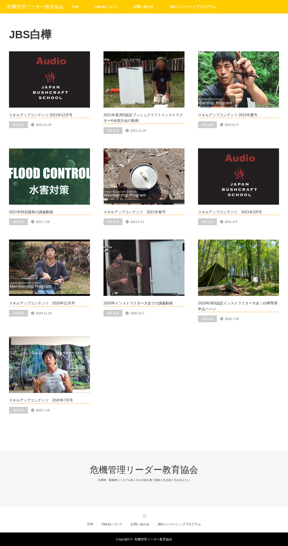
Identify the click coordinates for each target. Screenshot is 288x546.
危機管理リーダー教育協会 (35, 6)
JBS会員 (18, 125)
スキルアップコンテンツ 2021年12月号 (40, 115)
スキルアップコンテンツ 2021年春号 (135, 212)
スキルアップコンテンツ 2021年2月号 (230, 212)
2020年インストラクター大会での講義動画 (138, 303)
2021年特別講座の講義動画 (31, 212)
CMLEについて (105, 7)
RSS (144, 515)
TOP (75, 7)
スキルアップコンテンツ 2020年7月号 (41, 400)
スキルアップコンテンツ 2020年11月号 (42, 303)
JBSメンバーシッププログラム (192, 7)
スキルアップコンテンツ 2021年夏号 (227, 115)
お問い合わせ (143, 7)
